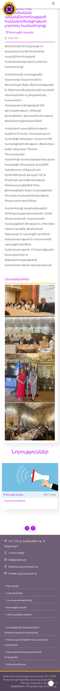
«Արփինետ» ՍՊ (19, 686)
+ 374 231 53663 (16, 553)
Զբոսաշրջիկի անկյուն (18, 614)
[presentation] (27, 528)
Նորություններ (13, 593)
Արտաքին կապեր (20, 32)
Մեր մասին (11, 586)
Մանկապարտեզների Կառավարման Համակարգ (26, 642)
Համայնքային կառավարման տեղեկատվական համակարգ (21, 630)
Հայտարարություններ (18, 600)
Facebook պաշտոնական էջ (23, 566)
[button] (51, 683)
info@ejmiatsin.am (17, 560)
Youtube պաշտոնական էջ (22, 573)
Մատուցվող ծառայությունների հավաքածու (23, 654)
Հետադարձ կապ (15, 664)
